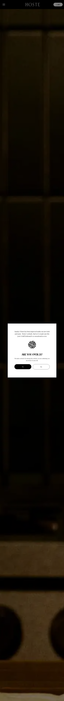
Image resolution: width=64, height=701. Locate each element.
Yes (23, 367)
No (41, 367)
